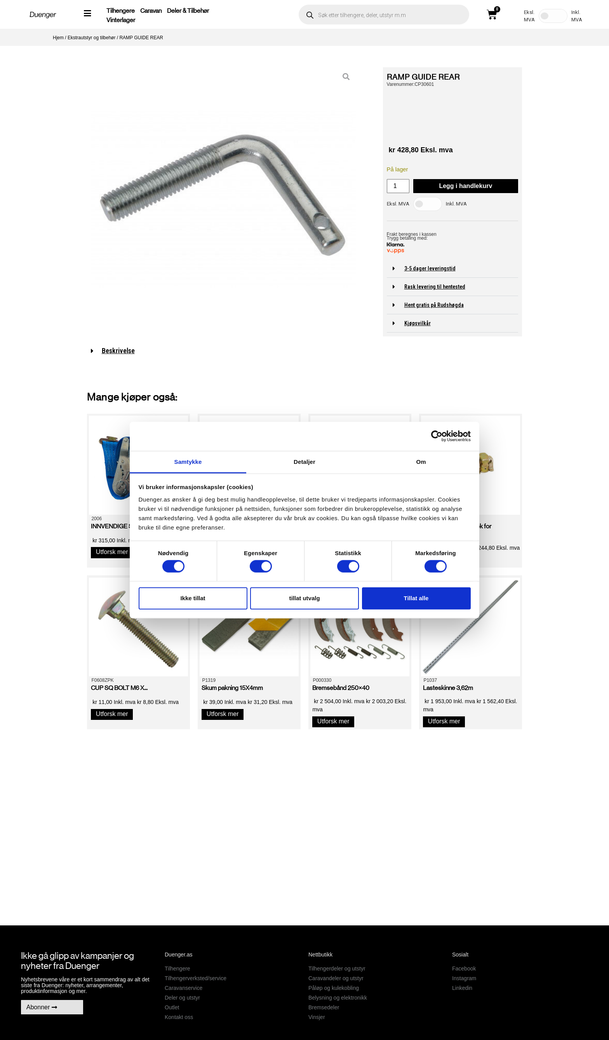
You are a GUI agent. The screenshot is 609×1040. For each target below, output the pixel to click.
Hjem (58, 37)
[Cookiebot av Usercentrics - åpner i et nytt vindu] (437, 436)
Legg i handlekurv (465, 186)
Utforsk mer (112, 552)
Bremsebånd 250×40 (340, 688)
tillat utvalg (304, 598)
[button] (452, 269)
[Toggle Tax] (553, 16)
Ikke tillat (192, 598)
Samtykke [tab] (188, 461)
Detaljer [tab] (304, 461)
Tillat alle (416, 598)
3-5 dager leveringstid (430, 268)
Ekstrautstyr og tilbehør (91, 37)
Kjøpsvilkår (417, 323)
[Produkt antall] (398, 186)
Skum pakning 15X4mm (232, 688)
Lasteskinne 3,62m (448, 688)
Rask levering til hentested (434, 287)
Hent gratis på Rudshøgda (434, 305)
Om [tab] (421, 461)
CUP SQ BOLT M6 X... (119, 688)
